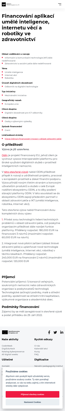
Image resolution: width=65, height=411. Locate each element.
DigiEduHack (8, 349)
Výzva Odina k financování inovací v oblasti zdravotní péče (33, 139)
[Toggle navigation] (59, 4)
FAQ (36, 354)
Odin (5, 155)
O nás (37, 346)
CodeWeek (7, 346)
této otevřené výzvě (16, 172)
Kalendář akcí (41, 349)
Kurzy (37, 351)
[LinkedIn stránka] (61, 332)
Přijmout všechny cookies (32, 394)
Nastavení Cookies (32, 402)
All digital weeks (10, 354)
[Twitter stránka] (56, 332)
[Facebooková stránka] (50, 332)
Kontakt (6, 366)
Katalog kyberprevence (13, 351)
